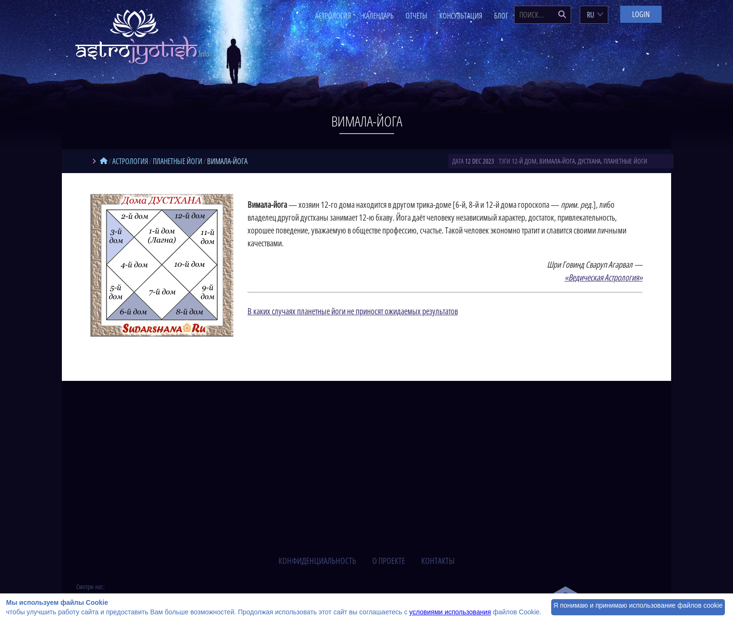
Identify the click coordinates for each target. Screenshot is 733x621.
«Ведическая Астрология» (604, 277)
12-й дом (524, 160)
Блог (501, 15)
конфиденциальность (317, 560)
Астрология (333, 15)
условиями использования (450, 612)
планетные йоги (625, 160)
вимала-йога (557, 160)
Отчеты (416, 15)
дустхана (589, 160)
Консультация (460, 15)
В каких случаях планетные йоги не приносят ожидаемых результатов (353, 311)
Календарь (378, 15)
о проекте (388, 560)
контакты (438, 560)
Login (641, 14)
